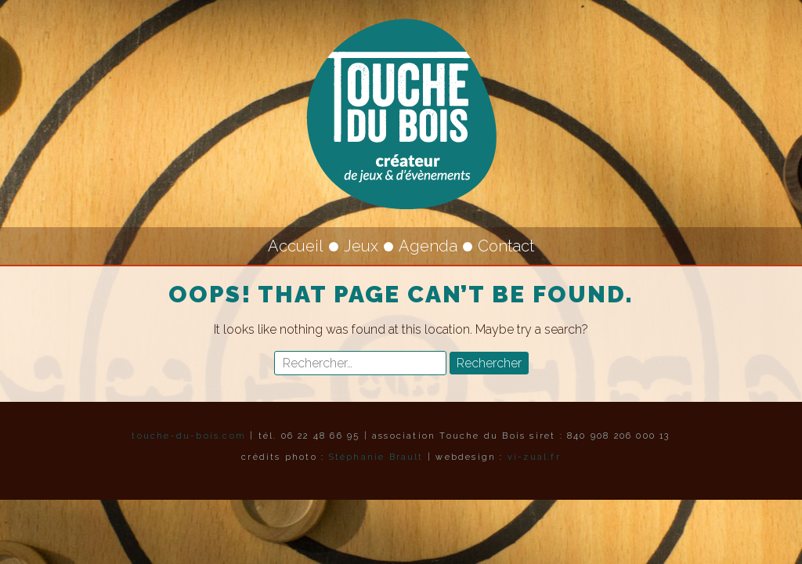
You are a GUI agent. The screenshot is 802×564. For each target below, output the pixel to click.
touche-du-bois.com (189, 436)
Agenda (428, 246)
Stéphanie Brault (376, 457)
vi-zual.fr (534, 457)
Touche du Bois (401, 114)
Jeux (361, 246)
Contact (506, 246)
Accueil (295, 246)
